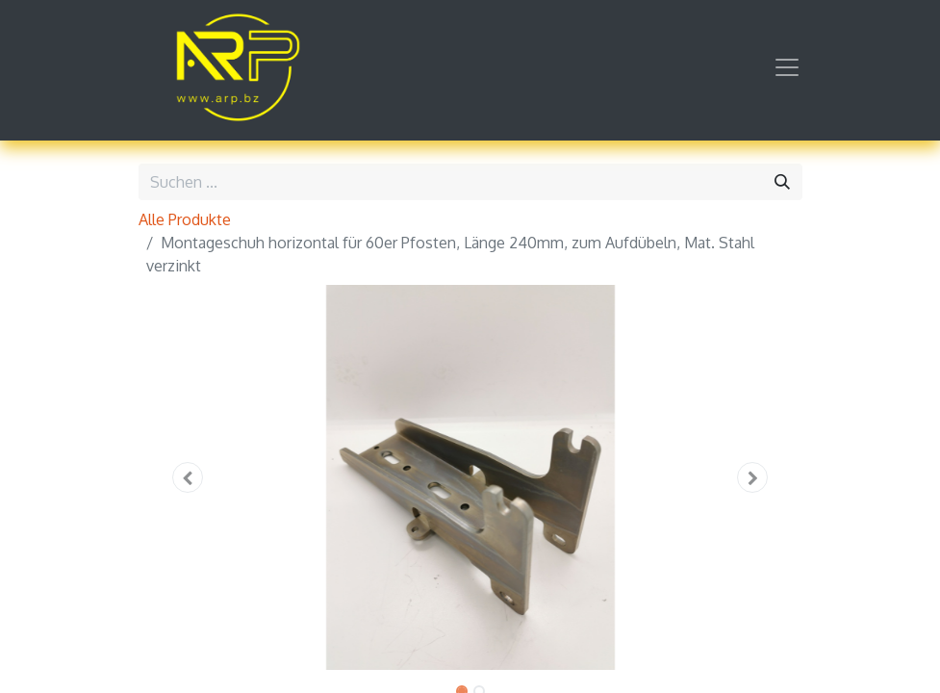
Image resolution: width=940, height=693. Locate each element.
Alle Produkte (185, 219)
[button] (189, 477)
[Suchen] (782, 182)
